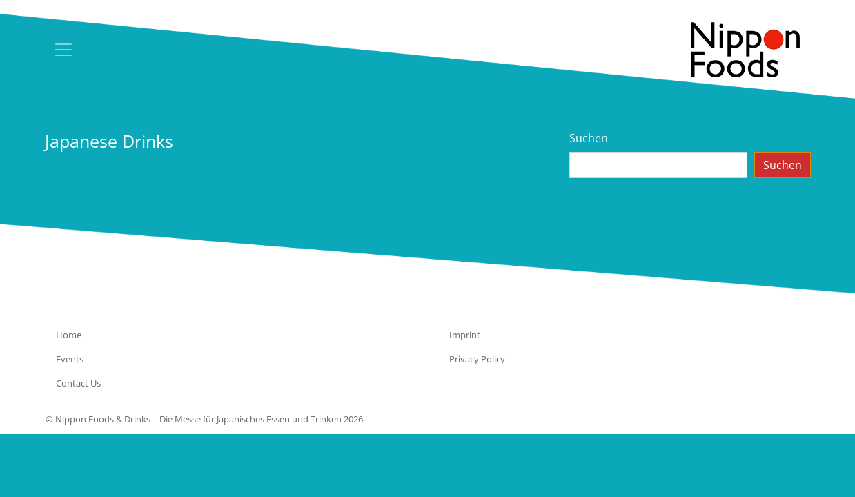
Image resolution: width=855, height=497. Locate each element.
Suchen (588, 138)
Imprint (464, 335)
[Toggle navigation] (63, 50)
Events (69, 359)
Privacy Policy (477, 359)
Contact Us (78, 383)
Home (68, 335)
